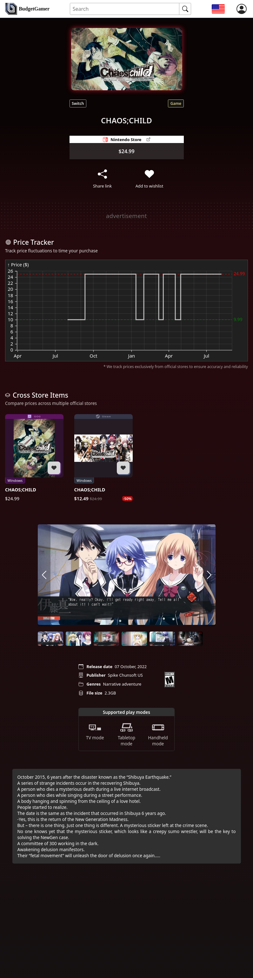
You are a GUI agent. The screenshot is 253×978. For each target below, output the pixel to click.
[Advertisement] (122, 216)
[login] (241, 9)
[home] (27, 9)
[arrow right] (209, 575)
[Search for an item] (124, 9)
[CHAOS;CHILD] (34, 458)
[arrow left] (44, 575)
